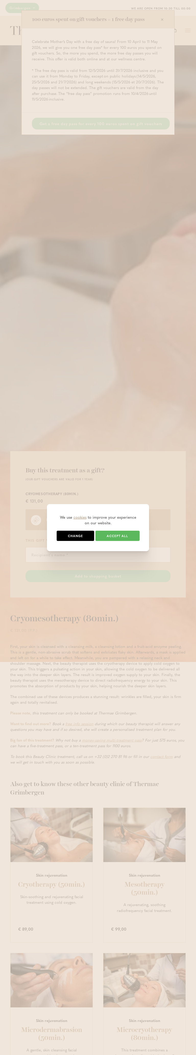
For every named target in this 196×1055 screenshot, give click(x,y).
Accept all (117, 536)
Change (75, 536)
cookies (80, 517)
